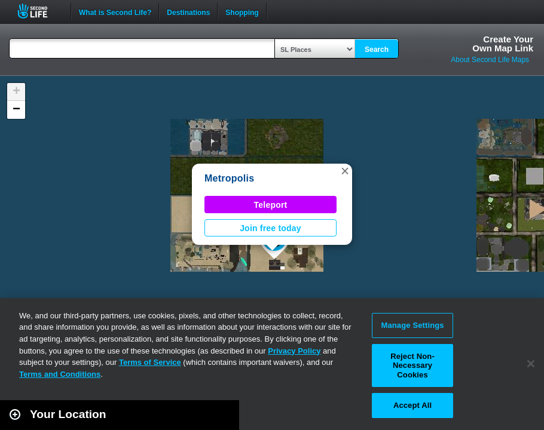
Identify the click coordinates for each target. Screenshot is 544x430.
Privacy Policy (294, 350)
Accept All (412, 405)
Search (377, 49)
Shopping (241, 11)
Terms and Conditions (59, 374)
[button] (345, 171)
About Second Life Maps (490, 60)
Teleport (271, 205)
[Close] (531, 364)
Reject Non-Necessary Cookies (412, 365)
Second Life (39, 11)
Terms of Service (150, 362)
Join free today (270, 228)
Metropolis (229, 178)
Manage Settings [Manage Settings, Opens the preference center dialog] (412, 325)
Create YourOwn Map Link (502, 43)
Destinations (188, 11)
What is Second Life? (115, 11)
